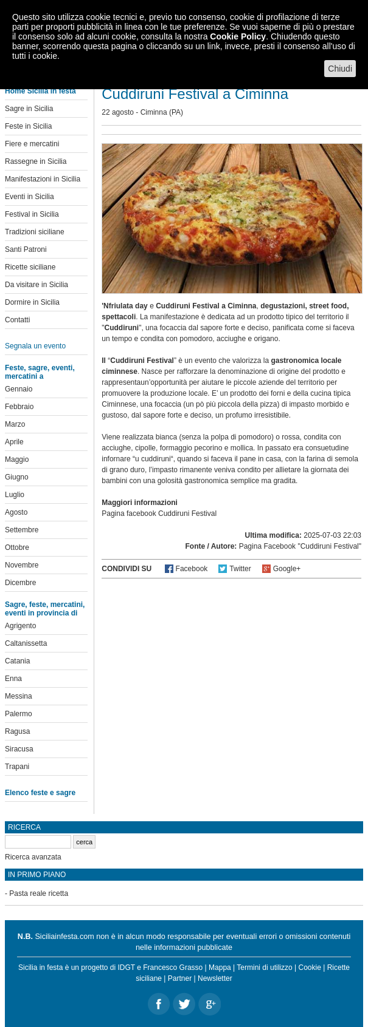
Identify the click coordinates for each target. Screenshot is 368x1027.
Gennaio (18, 389)
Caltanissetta (26, 643)
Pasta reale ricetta (38, 893)
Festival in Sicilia (32, 214)
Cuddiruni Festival (187, 513)
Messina (18, 696)
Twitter (240, 568)
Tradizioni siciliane (34, 232)
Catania (17, 661)
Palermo (18, 714)
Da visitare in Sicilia (36, 284)
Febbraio (19, 406)
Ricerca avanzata (33, 857)
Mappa (220, 967)
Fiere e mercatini (32, 144)
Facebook (192, 568)
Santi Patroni (26, 249)
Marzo (15, 424)
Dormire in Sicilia (32, 302)
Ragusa (17, 731)
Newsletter (215, 978)
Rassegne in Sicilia (35, 161)
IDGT (125, 967)
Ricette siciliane (30, 267)
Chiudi (340, 68)
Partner (180, 978)
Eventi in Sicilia (29, 196)
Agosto (16, 512)
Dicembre (20, 582)
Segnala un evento (35, 346)
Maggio (17, 459)
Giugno (17, 477)
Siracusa (19, 749)
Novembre (21, 565)
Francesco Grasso (173, 967)
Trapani (17, 766)
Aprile (14, 442)
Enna (13, 678)
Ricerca (24, 827)
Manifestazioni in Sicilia (42, 179)
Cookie (310, 967)
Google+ (287, 568)
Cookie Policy (238, 36)
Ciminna (154, 112)
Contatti (17, 320)
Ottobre (17, 547)
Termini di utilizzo (264, 967)
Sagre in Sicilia (29, 108)
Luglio (14, 494)
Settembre (21, 530)
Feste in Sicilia (28, 126)
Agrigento (20, 626)
